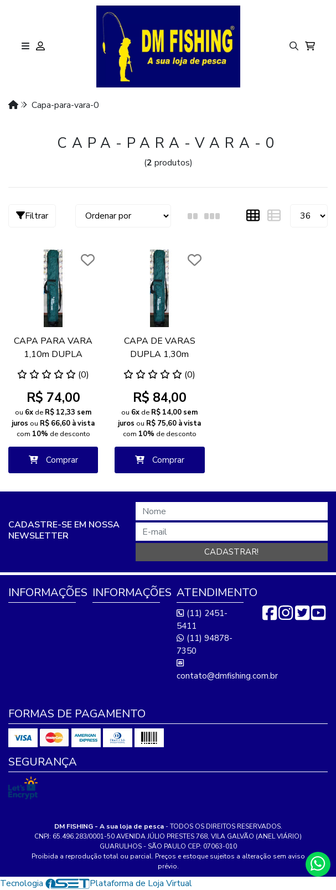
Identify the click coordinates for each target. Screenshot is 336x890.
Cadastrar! (231, 551)
